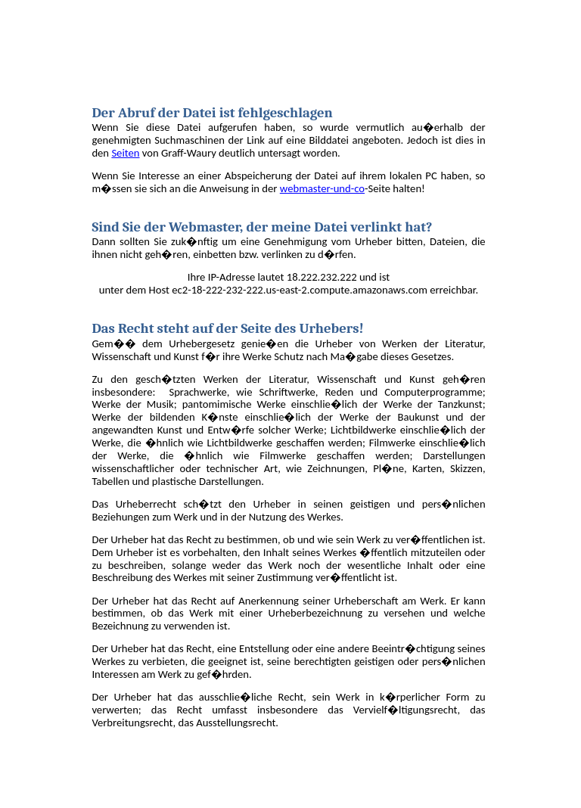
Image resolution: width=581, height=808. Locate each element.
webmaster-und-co (322, 188)
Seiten (125, 153)
